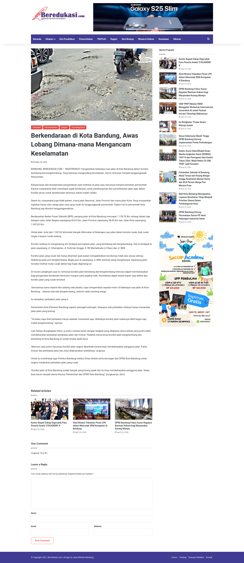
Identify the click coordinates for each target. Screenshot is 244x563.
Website (97, 526)
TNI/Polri (101, 39)
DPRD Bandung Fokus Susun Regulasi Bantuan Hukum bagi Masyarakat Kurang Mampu (133, 425)
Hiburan (177, 39)
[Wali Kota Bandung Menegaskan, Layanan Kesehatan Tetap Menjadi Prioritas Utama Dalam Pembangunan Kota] (167, 198)
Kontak (209, 557)
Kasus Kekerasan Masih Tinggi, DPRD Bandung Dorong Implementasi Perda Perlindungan (195, 139)
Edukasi (49, 39)
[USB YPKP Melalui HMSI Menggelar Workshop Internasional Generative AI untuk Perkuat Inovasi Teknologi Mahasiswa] (167, 108)
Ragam (113, 39)
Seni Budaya (128, 39)
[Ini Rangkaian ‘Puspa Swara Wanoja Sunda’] (167, 126)
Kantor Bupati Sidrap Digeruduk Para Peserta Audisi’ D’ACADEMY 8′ (195, 62)
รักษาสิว (43, 453)
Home (174, 557)
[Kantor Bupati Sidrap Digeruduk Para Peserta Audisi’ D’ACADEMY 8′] (49, 409)
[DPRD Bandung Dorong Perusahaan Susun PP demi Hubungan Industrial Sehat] (167, 216)
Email (33, 526)
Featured (37, 127)
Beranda (37, 39)
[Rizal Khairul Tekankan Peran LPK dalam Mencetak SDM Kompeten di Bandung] (91, 409)
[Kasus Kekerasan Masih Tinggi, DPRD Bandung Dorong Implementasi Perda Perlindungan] (167, 140)
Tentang (182, 557)
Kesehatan (164, 39)
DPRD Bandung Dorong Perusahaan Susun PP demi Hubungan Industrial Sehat (192, 215)
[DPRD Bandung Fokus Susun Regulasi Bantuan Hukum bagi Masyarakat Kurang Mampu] (133, 409)
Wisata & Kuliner (146, 39)
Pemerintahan (86, 39)
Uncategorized (78, 127)
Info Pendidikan (67, 39)
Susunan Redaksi (196, 557)
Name (33, 513)
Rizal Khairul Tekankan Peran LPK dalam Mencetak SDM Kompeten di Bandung (90, 425)
